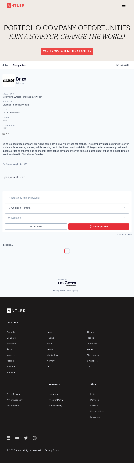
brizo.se (20, 83)
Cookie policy (72, 291)
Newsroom (95, 417)
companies (19, 65)
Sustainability (55, 405)
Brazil (49, 332)
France (90, 337)
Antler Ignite (13, 405)
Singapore (92, 360)
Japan (10, 349)
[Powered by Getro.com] (67, 283)
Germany (11, 343)
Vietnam (11, 372)
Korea (90, 349)
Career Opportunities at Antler (67, 51)
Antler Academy (15, 399)
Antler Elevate (13, 394)
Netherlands (93, 355)
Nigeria (10, 360)
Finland (50, 337)
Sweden (11, 366)
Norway (51, 360)
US (88, 366)
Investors (53, 394)
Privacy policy (59, 291)
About (94, 384)
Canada (91, 332)
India (49, 343)
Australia (11, 332)
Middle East (53, 355)
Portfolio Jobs (97, 411)
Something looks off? (14, 164)
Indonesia (92, 343)
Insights (94, 394)
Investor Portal (56, 399)
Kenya (50, 349)
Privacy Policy (52, 450)
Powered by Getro (124, 234)
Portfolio (94, 399)
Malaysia (11, 355)
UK (48, 366)
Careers (94, 405)
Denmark (11, 337)
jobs (5, 65)
